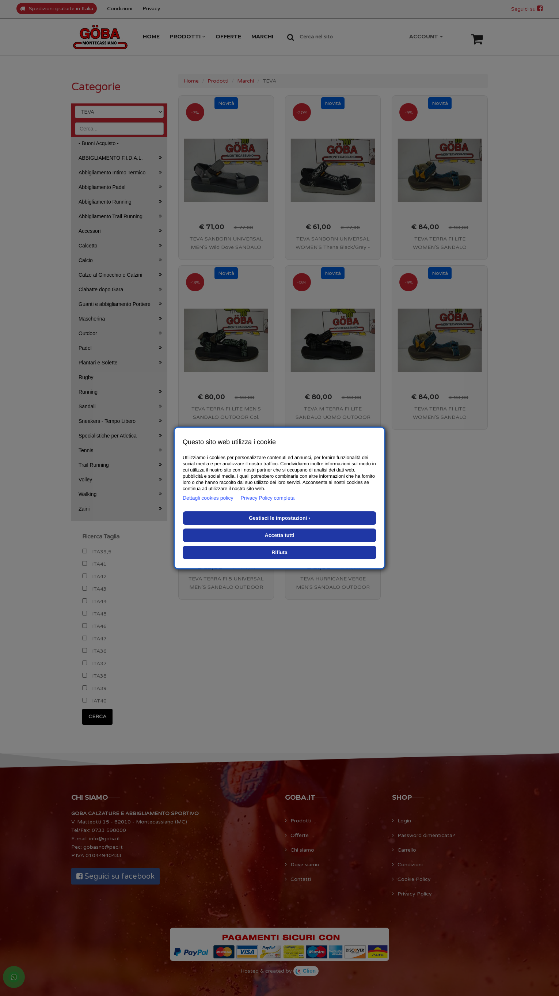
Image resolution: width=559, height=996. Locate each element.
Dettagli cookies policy (208, 498)
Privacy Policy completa (268, 498)
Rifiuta (279, 552)
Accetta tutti (279, 535)
